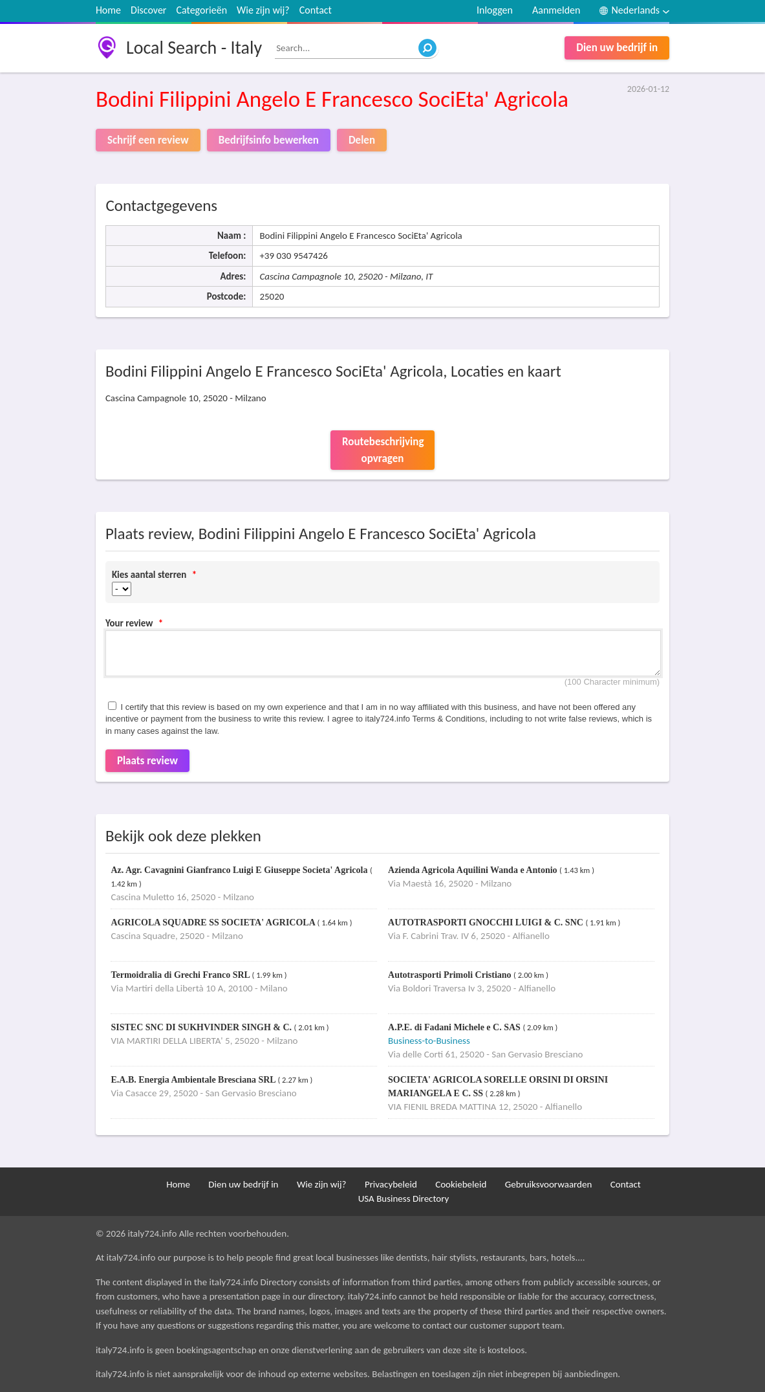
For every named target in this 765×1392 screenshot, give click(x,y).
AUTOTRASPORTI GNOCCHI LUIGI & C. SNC (486, 922)
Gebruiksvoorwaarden (548, 1184)
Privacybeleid (391, 1184)
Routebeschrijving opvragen (383, 450)
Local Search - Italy (194, 47)
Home (108, 10)
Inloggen (495, 10)
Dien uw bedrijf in (617, 47)
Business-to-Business (429, 1040)
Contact (315, 10)
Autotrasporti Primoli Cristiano (450, 975)
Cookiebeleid (460, 1184)
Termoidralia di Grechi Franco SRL (181, 975)
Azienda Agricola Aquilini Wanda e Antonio (473, 870)
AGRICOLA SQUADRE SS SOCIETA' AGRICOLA (214, 922)
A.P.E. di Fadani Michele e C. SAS (455, 1027)
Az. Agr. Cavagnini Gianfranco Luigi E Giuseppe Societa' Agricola (240, 870)
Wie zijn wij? (263, 10)
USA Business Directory (403, 1198)
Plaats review (147, 761)
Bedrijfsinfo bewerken (269, 140)
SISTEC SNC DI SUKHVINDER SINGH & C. (202, 1027)
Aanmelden (556, 10)
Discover (148, 10)
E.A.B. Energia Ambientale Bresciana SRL (194, 1080)
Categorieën (201, 10)
